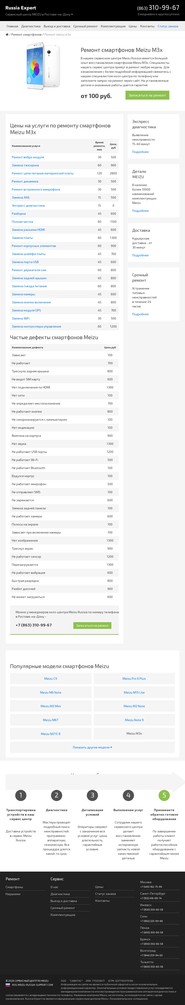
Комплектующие (113, 26)
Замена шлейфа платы (29, 254)
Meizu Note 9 (134, 720)
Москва (145, 882)
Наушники (13, 894)
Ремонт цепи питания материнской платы (43, 173)
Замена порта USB (25, 262)
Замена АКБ (21, 197)
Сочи (143, 916)
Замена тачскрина (25, 165)
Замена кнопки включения (31, 302)
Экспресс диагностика (28, 205)
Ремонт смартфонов (26, 34)
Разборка (19, 213)
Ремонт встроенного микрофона (36, 189)
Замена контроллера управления (36, 326)
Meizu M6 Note (50, 692)
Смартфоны (14, 887)
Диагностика (30, 26)
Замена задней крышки (29, 278)
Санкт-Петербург (153, 893)
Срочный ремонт (85, 26)
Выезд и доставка (57, 26)
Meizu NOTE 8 (50, 734)
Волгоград (148, 950)
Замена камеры (23, 294)
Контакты (147, 26)
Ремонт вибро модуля (28, 157)
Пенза (144, 928)
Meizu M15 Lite (134, 692)
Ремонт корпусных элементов (34, 246)
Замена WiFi (21, 318)
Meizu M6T (51, 720)
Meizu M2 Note (134, 706)
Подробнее (140, 152)
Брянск (145, 939)
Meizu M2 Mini (51, 706)
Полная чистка (22, 221)
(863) (158, 8)
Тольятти (146, 962)
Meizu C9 (50, 678)
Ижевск (145, 905)
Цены (133, 26)
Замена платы (22, 238)
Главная (12, 26)
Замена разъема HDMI (28, 229)
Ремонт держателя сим (29, 270)
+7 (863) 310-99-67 (34, 624)
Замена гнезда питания (29, 286)
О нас (54, 887)
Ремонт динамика (25, 181)
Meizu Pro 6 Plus (134, 678)
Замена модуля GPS (26, 310)
